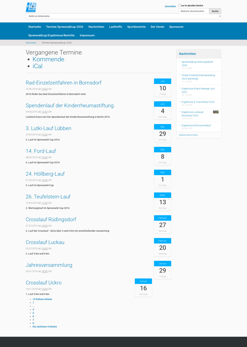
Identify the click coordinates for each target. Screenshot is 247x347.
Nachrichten (96, 26)
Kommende (48, 59)
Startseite (34, 26)
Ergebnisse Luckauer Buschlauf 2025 (200, 113)
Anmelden (170, 6)
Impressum (87, 35)
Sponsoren (176, 26)
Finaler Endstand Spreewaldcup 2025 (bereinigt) (198, 77)
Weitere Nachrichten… (189, 135)
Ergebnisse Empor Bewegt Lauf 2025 (198, 90)
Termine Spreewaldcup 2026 (64, 26)
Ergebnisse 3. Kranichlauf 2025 (198, 102)
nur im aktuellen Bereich (192, 5)
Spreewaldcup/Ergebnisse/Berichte (51, 35)
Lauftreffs (115, 26)
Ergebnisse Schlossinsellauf (196, 125)
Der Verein (157, 26)
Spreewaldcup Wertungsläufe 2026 (197, 63)
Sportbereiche (136, 26)
